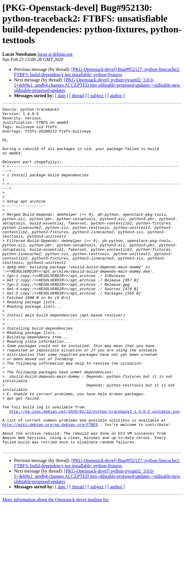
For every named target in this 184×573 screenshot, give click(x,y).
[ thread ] (77, 95)
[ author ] (116, 95)
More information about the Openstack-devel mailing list (55, 567)
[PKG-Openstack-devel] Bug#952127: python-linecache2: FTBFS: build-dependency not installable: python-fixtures (97, 72)
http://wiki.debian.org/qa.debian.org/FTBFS (50, 488)
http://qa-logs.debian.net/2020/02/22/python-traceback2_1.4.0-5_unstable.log (94, 472)
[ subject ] (97, 95)
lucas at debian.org (55, 54)
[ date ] (61, 95)
